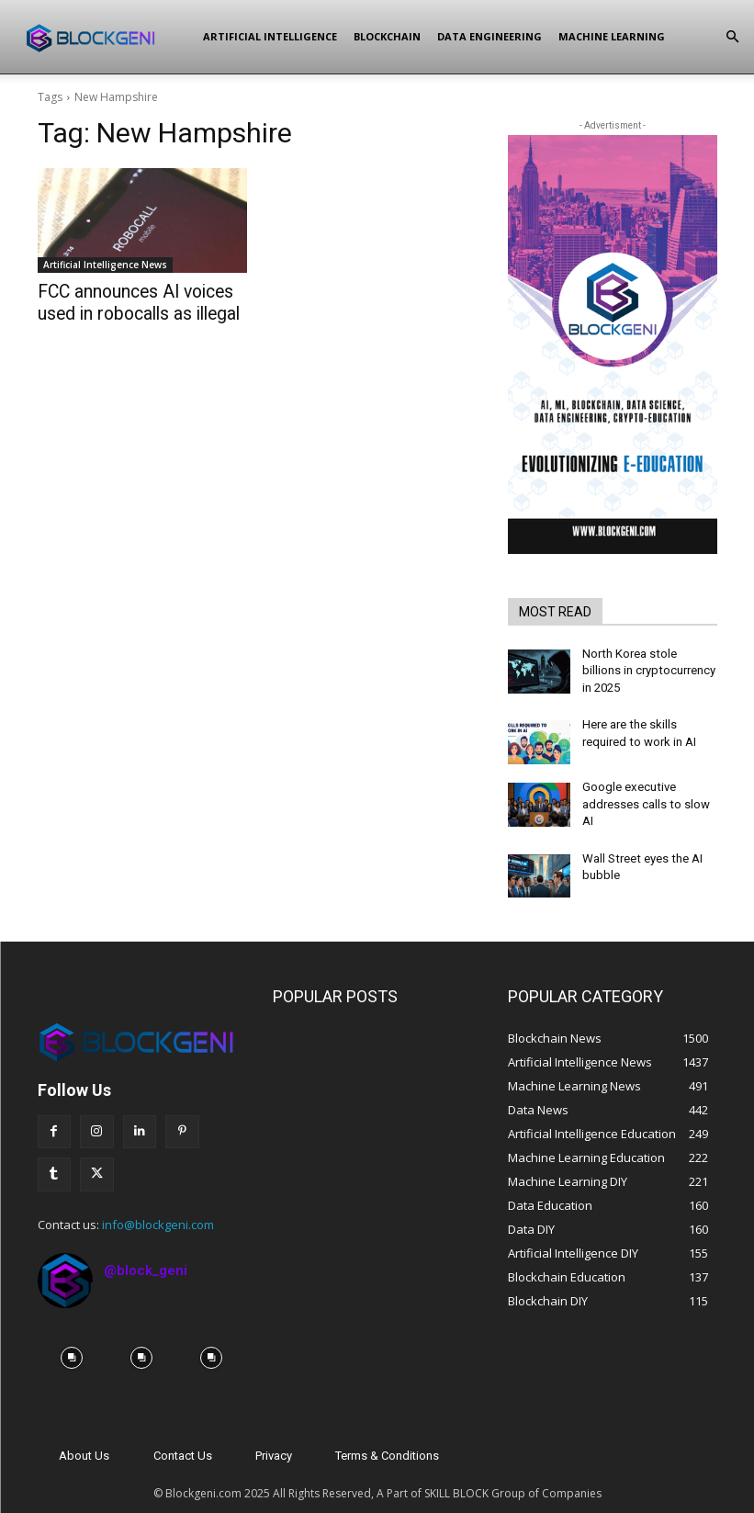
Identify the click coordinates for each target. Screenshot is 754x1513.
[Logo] (106, 36)
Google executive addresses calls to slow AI (643, 794)
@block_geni (145, 1254)
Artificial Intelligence (270, 36)
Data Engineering (489, 36)
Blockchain (387, 36)
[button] (732, 37)
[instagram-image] (72, 1342)
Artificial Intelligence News (105, 264)
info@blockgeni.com (158, 1208)
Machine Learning (611, 36)
